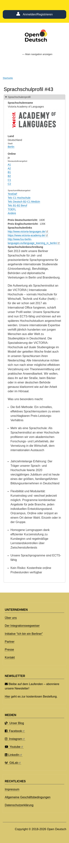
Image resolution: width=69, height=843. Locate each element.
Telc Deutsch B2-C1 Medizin (24, 201)
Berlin (11, 146)
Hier (7, 696)
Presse (9, 649)
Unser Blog (14, 723)
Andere (12, 213)
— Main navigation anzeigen (37, 54)
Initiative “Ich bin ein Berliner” (24, 633)
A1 (9, 164)
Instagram (15, 738)
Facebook (15, 731)
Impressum (12, 789)
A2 (9, 168)
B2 (9, 176)
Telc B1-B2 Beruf (17, 205)
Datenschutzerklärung (19, 805)
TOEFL (12, 209)
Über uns (11, 617)
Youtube (14, 746)
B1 (9, 172)
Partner (9, 641)
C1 (9, 180)
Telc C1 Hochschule (19, 197)
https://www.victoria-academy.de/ (28, 235)
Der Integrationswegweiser (22, 625)
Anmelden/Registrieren (38, 14)
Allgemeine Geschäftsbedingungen (27, 797)
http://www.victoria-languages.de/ (28, 231)
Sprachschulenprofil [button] (19, 97)
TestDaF (12, 193)
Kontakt (10, 657)
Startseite (8, 78)
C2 (9, 183)
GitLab (13, 762)
